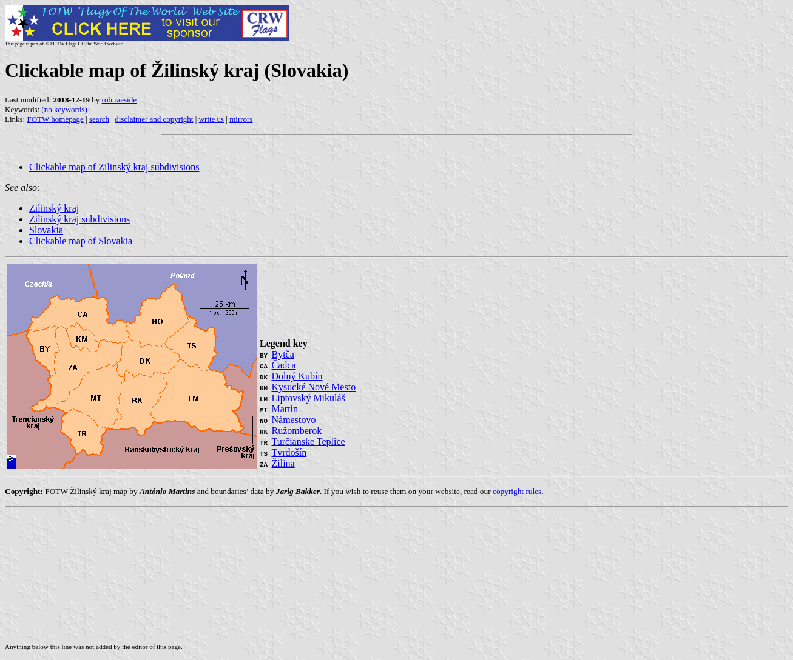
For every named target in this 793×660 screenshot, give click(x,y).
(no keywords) (64, 109)
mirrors (240, 119)
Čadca (284, 365)
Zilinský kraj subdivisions (79, 219)
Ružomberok (297, 430)
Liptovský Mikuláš (308, 398)
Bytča (283, 354)
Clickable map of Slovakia (80, 241)
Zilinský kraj (54, 208)
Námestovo (294, 420)
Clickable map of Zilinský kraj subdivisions (114, 167)
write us (211, 119)
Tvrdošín (289, 452)
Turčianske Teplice (308, 441)
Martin (285, 409)
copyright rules (517, 491)
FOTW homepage (55, 119)
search (99, 119)
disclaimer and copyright (154, 119)
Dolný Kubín (297, 376)
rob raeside (119, 99)
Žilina (283, 463)
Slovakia (46, 230)
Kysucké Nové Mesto (314, 387)
